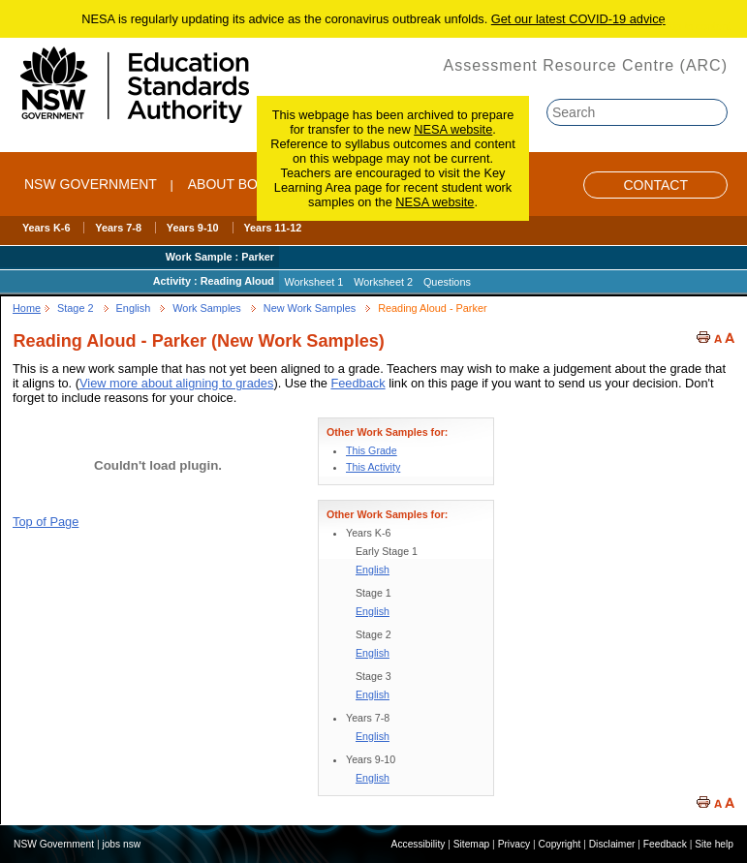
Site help (714, 844)
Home (27, 308)
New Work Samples (310, 308)
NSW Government (90, 184)
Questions (447, 282)
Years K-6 (46, 227)
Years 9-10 (193, 227)
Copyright (560, 844)
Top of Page (45, 521)
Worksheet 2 (383, 282)
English (133, 308)
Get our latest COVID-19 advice (578, 19)
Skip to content (696, 26)
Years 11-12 (272, 227)
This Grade (371, 450)
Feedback (357, 383)
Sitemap (471, 844)
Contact (655, 185)
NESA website (453, 129)
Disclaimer (612, 844)
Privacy (514, 844)
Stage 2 (75, 308)
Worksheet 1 (313, 282)
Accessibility (418, 844)
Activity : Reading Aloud (213, 281)
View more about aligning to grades (176, 383)
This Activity (373, 467)
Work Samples (206, 308)
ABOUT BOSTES (241, 184)
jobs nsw (121, 844)
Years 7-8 (118, 227)
